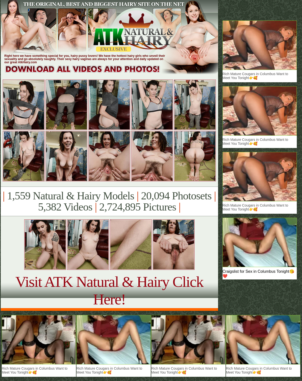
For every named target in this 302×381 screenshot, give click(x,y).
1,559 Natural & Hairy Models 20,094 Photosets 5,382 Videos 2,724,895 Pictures (109, 201)
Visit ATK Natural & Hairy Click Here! (109, 290)
